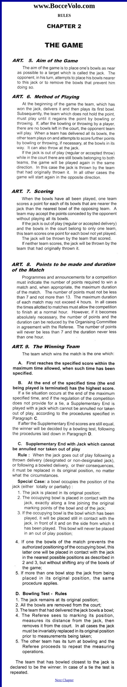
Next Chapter (64, 680)
